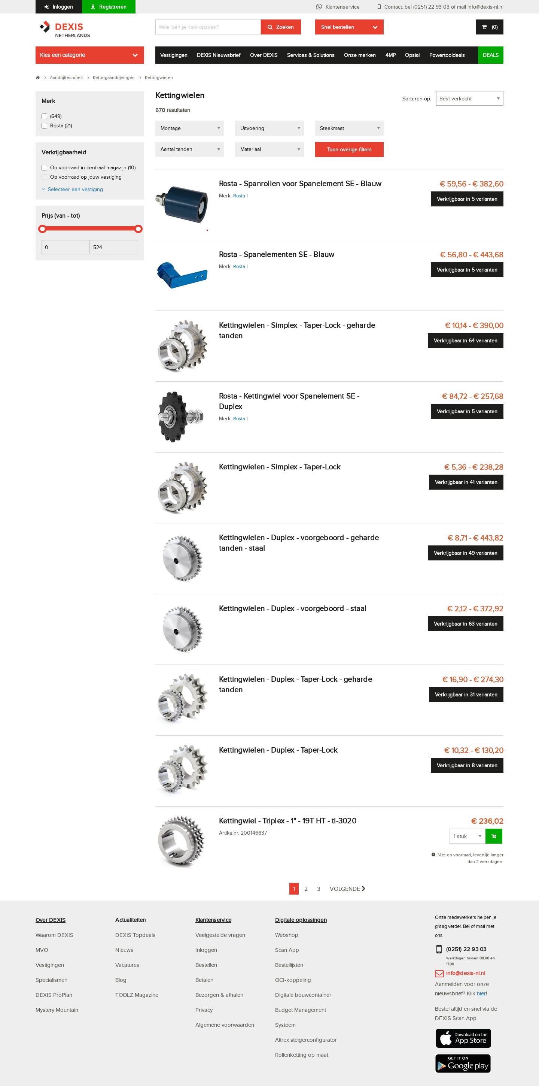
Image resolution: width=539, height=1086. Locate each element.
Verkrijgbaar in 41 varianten (466, 482)
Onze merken (360, 55)
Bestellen (206, 965)
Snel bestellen (337, 27)
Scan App (287, 950)
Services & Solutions (311, 55)
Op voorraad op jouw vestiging (86, 177)
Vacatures (127, 965)
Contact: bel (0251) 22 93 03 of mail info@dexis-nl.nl (443, 6)
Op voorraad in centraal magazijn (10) (92, 167)
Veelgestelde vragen (221, 935)
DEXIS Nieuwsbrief (218, 55)
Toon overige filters (349, 149)
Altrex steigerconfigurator (306, 1040)
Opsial (412, 55)
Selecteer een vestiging (75, 189)
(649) (55, 116)
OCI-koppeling (293, 980)
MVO (42, 950)
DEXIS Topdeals (135, 935)
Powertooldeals (447, 55)
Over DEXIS (263, 55)
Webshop (286, 935)
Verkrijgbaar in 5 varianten (467, 199)
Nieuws (124, 950)
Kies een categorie (62, 55)
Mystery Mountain (57, 1010)
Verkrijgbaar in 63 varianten (465, 623)
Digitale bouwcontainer (303, 995)
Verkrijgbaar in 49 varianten (465, 553)
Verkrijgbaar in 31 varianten (466, 694)
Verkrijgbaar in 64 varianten (465, 340)
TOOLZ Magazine (136, 995)
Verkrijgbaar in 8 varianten (467, 765)
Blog (121, 980)
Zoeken (285, 27)
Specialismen (51, 980)
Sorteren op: (416, 98)
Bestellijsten (289, 965)
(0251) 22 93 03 (466, 949)
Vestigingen (174, 55)
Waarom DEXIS (54, 935)
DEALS (491, 55)
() (493, 27)
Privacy (204, 1010)
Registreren (113, 6)
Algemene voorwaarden (224, 1025)
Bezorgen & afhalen (219, 995)
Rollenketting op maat (301, 1055)
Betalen (204, 980)
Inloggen (63, 6)
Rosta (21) (61, 125)
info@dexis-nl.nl (465, 973)
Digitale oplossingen (301, 920)
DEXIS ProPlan (54, 995)
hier (481, 993)
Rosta (239, 195)
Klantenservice (343, 6)
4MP (391, 55)
